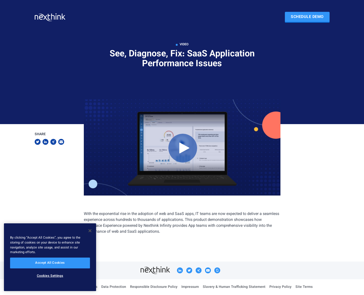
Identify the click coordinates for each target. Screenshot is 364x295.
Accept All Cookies (50, 263)
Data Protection (113, 287)
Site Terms (304, 287)
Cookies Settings (50, 276)
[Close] (90, 230)
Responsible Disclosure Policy (153, 287)
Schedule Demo (307, 17)
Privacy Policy (280, 287)
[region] (50, 257)
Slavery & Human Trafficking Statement (234, 287)
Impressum (190, 287)
